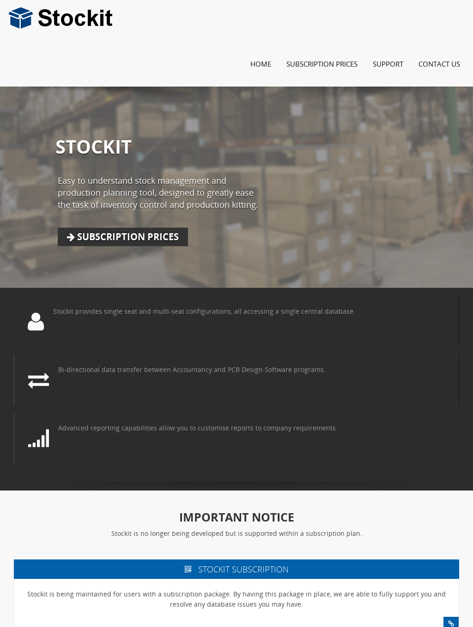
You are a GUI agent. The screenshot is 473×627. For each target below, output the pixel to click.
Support (388, 63)
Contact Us (439, 63)
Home (260, 63)
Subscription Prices (322, 63)
